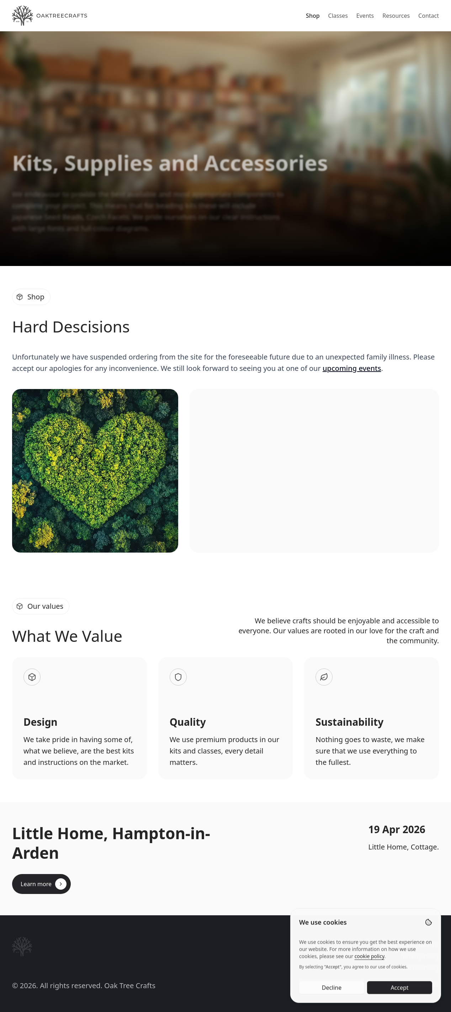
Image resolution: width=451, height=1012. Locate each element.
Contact (428, 16)
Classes (338, 16)
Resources (396, 16)
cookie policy (369, 973)
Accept (399, 1004)
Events (365, 16)
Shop (313, 16)
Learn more (44, 884)
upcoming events (352, 368)
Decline (332, 1004)
